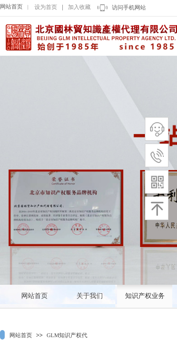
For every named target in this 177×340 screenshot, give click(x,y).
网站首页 (11, 6)
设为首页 (45, 7)
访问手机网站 (129, 7)
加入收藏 (79, 7)
